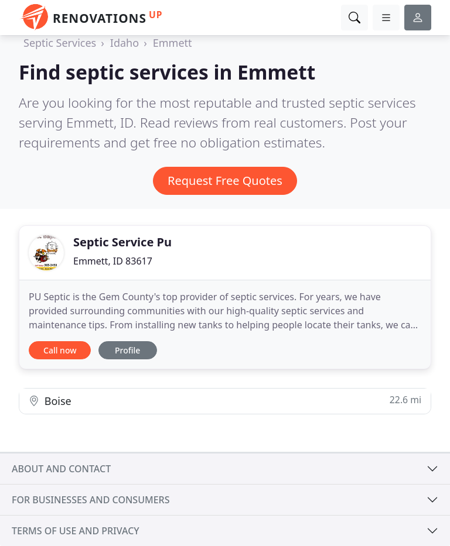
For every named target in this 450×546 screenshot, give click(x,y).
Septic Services (59, 43)
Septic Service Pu (122, 242)
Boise (225, 400)
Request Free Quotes (225, 180)
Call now (59, 350)
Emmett (172, 43)
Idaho (124, 43)
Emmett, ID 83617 (112, 261)
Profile (127, 350)
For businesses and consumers (90, 499)
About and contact (61, 468)
